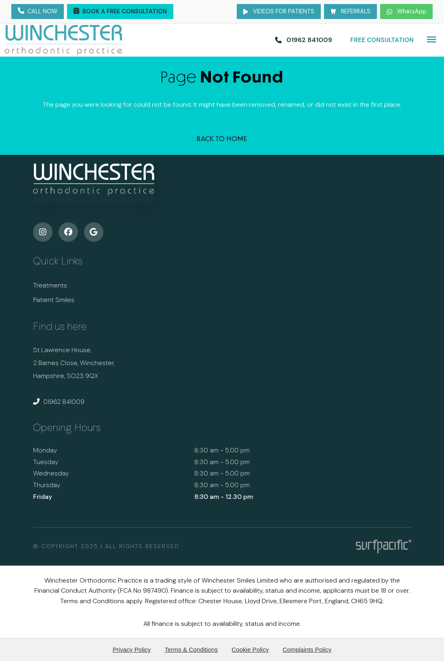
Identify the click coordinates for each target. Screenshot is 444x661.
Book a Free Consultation (120, 11)
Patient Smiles (53, 300)
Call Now (37, 11)
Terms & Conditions (191, 649)
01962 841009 (58, 401)
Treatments (50, 285)
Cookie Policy (250, 649)
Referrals (350, 11)
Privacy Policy (132, 649)
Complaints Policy (307, 649)
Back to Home (222, 138)
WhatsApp (406, 11)
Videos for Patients (278, 11)
